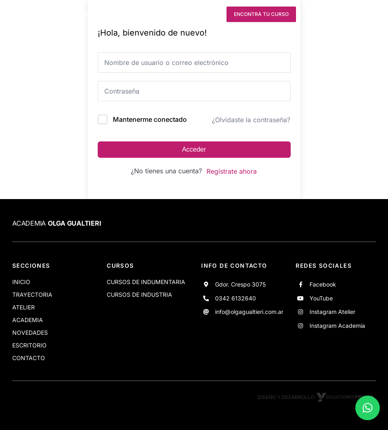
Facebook (323, 284)
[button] (367, 408)
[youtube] (182, 14)
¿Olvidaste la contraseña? (251, 120)
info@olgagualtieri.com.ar (249, 311)
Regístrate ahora (231, 171)
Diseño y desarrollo (317, 397)
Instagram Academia (337, 325)
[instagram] (197, 14)
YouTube (321, 298)
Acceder (194, 149)
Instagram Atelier (332, 311)
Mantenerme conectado (150, 119)
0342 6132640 (235, 298)
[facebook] (167, 14)
